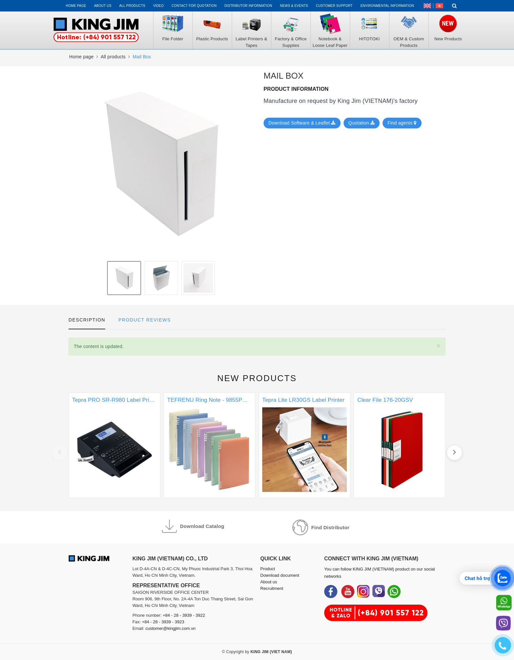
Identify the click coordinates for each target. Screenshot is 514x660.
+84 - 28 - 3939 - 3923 (163, 621)
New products (257, 378)
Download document (279, 575)
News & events (294, 6)
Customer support (334, 6)
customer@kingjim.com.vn (171, 628)
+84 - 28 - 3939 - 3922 (184, 615)
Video (158, 6)
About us (102, 6)
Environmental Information (387, 6)
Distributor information (248, 6)
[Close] (438, 345)
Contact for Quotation (194, 6)
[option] (124, 278)
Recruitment (271, 588)
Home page (76, 6)
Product (267, 568)
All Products (132, 6)
